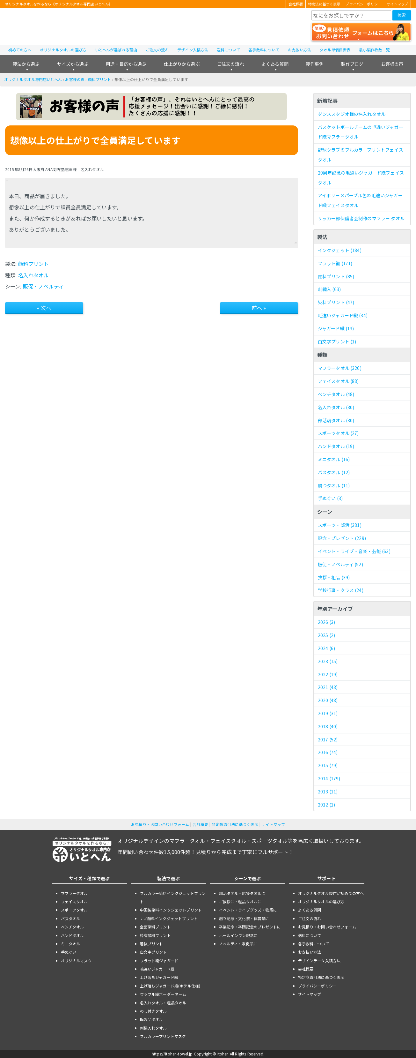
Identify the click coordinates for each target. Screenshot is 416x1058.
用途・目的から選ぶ (126, 64)
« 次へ (44, 307)
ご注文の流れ (157, 49)
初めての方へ (20, 49)
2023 (328, 661)
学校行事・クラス (340, 590)
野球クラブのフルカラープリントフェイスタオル (360, 154)
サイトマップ (397, 3)
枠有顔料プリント (155, 935)
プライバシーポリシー (363, 3)
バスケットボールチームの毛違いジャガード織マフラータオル (360, 132)
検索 (402, 15)
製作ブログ (352, 64)
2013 (328, 791)
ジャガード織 (336, 328)
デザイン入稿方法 (192, 49)
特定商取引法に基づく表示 (235, 824)
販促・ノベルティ (43, 286)
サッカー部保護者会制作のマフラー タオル (361, 218)
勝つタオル (334, 485)
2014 (329, 778)
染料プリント (336, 302)
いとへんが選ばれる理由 (116, 49)
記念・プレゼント (342, 538)
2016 (328, 752)
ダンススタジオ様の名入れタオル (351, 114)
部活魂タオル (336, 420)
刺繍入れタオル (153, 1028)
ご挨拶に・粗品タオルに (240, 901)
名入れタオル (33, 275)
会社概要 (295, 3)
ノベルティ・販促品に (238, 943)
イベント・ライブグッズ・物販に (248, 909)
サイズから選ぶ (73, 64)
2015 (328, 765)
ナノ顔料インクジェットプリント (169, 918)
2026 (326, 622)
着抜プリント (151, 943)
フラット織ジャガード (159, 960)
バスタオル (334, 472)
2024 (326, 648)
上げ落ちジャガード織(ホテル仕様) (170, 985)
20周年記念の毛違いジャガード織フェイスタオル (361, 177)
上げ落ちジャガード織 (159, 977)
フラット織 (335, 263)
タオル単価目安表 (334, 49)
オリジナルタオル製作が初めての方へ (331, 893)
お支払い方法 (299, 49)
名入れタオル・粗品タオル (163, 1002)
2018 (328, 726)
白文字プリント (337, 341)
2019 (328, 713)
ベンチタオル (336, 394)
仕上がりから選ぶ (182, 64)
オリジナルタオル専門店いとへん (33, 79)
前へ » (259, 307)
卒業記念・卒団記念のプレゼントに (250, 926)
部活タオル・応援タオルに (242, 893)
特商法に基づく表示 (324, 3)
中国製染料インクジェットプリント (171, 909)
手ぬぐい (330, 498)
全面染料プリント (155, 926)
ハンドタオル (336, 446)
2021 (328, 687)
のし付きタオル (153, 1011)
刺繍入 (329, 289)
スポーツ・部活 (339, 525)
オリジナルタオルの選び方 (63, 49)
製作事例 (315, 64)
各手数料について (263, 49)
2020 (328, 700)
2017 (328, 739)
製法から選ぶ (26, 64)
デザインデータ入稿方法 (319, 960)
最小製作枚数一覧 (374, 49)
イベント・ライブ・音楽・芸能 (354, 551)
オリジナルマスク (76, 960)
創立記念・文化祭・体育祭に (244, 918)
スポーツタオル (338, 433)
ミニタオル (334, 459)
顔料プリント (99, 79)
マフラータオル (339, 368)
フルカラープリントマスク (163, 1036)
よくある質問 (274, 64)
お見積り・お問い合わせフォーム (160, 824)
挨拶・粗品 (334, 577)
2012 (326, 804)
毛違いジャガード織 (343, 315)
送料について (228, 49)
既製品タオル (151, 1019)
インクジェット (339, 250)
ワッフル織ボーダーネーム (163, 994)
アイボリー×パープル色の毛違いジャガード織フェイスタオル (360, 200)
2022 (328, 674)
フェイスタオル (338, 381)
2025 (326, 635)
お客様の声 (392, 64)
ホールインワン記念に (238, 935)
